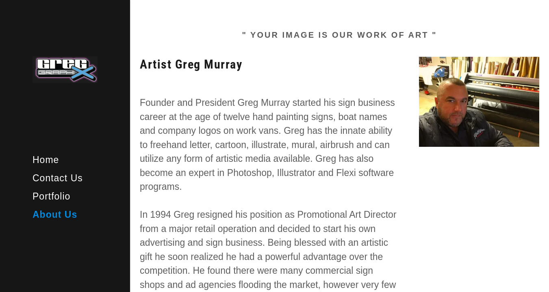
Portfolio (51, 196)
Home (46, 160)
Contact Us (58, 178)
